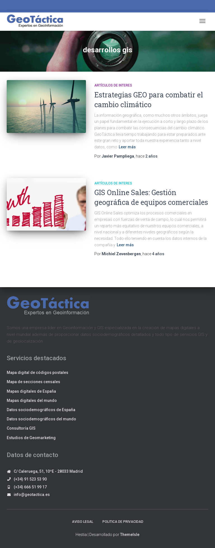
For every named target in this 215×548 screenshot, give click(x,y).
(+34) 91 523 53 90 (30, 479)
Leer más (127, 147)
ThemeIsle (129, 534)
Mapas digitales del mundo (32, 400)
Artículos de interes (113, 85)
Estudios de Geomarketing (31, 437)
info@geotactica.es (32, 494)
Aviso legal (82, 522)
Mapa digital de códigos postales (37, 372)
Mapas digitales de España (31, 391)
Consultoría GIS (21, 428)
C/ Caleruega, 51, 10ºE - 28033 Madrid (48, 471)
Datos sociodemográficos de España (41, 410)
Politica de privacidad (122, 522)
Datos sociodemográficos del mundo (41, 419)
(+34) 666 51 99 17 (30, 487)
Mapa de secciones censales (33, 382)
